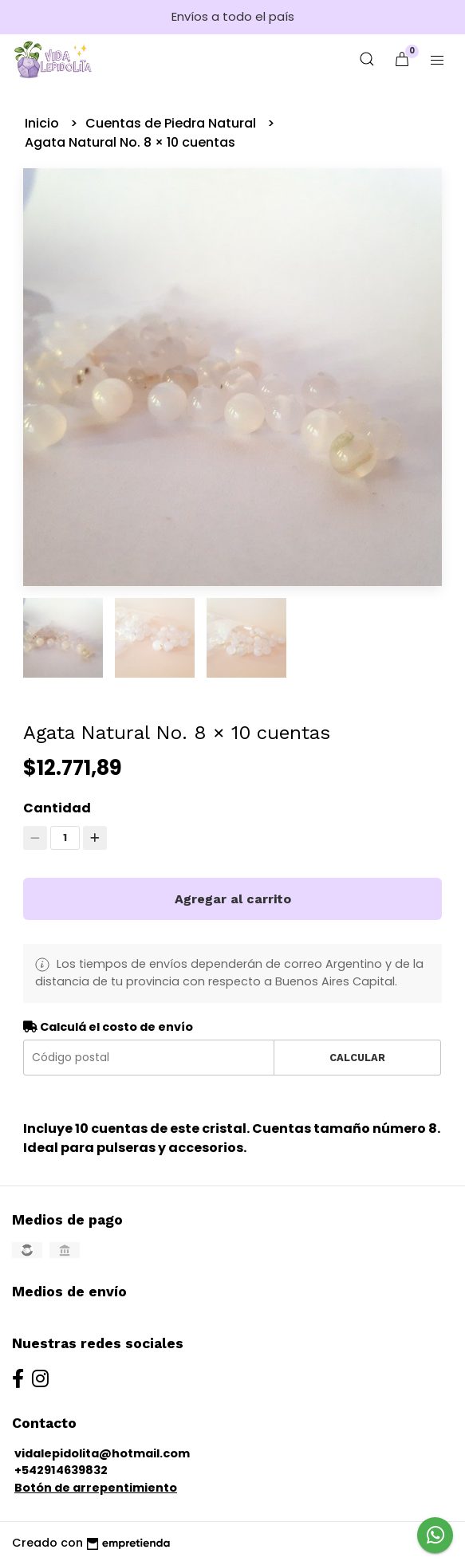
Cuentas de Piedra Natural (172, 123)
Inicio (43, 123)
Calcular (357, 1058)
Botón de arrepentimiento (95, 1488)
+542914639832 (61, 1470)
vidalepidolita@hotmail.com (102, 1453)
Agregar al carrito (233, 898)
